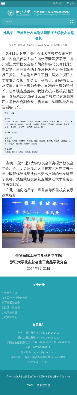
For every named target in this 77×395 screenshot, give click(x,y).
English (71, 3)
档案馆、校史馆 (10, 307)
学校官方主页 (9, 292)
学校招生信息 (9, 312)
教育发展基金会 (10, 302)
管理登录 (45, 385)
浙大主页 (58, 3)
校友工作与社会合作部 (14, 297)
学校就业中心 (9, 317)
